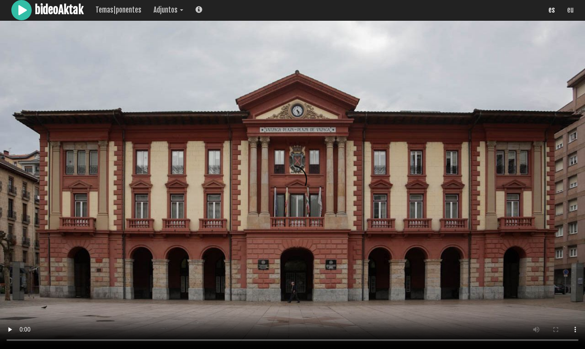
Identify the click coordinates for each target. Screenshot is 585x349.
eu (570, 10)
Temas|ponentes (118, 10)
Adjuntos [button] (168, 10)
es (551, 10)
